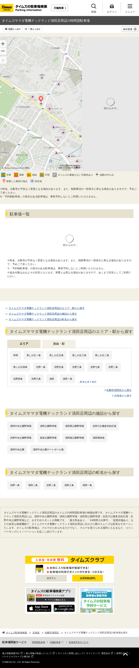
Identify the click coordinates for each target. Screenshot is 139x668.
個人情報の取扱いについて (39, 653)
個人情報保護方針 (11, 653)
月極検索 (59, 8)
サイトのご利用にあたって (71, 653)
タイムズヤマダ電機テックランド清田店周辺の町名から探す (43, 319)
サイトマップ (92, 653)
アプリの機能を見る (57, 600)
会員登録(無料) (88, 578)
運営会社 (105, 653)
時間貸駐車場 (38, 642)
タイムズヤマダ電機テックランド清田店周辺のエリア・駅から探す (47, 308)
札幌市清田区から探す (119, 390)
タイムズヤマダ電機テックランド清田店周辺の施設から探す (43, 313)
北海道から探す (123, 395)
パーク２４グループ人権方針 (16, 656)
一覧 (34, 29)
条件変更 (130, 29)
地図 (14, 29)
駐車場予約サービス (79, 642)
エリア (24, 343)
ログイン (51, 578)
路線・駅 (59, 343)
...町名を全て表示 (87, 381)
